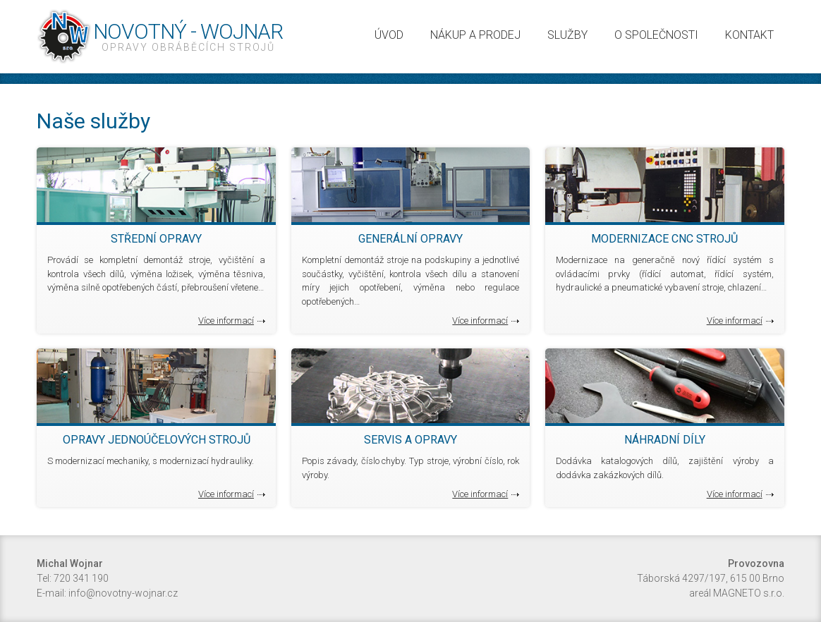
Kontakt (749, 35)
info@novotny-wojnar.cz (123, 593)
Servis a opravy (410, 439)
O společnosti (656, 35)
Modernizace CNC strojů (664, 238)
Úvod (389, 35)
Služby (567, 35)
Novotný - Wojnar (188, 36)
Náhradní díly (664, 439)
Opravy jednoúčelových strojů (156, 439)
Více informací (226, 320)
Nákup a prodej (475, 35)
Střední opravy (156, 238)
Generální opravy (410, 238)
